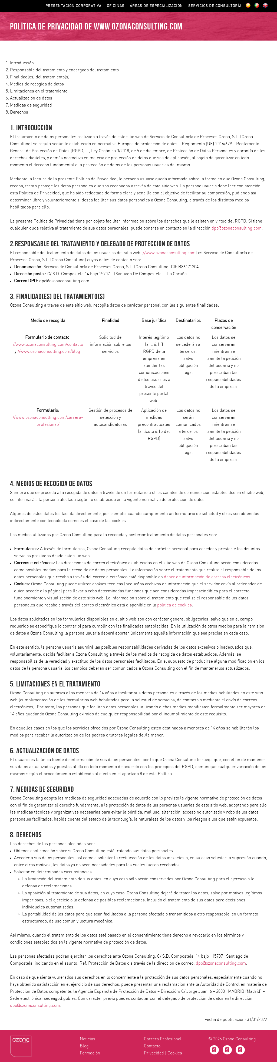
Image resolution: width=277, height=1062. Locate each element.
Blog (84, 1046)
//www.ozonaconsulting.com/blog (49, 351)
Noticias (87, 1039)
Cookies (174, 1053)
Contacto (152, 1046)
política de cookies (174, 605)
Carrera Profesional (163, 1039)
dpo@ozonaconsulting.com (237, 228)
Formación (90, 1053)
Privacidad (154, 1053)
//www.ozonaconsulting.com (169, 253)
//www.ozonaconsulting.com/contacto (48, 344)
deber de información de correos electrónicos (207, 577)
